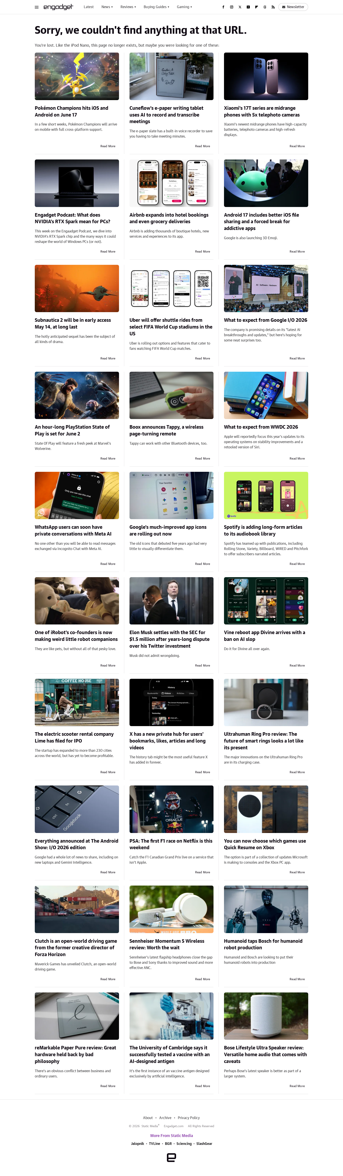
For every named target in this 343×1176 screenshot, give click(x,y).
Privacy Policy (189, 1118)
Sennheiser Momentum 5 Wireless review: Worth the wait (167, 944)
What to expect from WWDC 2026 (261, 427)
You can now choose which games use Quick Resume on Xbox (265, 844)
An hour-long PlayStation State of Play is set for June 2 (72, 430)
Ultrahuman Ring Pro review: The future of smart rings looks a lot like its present (263, 741)
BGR (168, 1144)
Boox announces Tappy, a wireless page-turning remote (166, 430)
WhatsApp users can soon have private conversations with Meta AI (73, 530)
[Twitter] (240, 7)
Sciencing (184, 1144)
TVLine (154, 1144)
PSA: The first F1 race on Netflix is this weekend (171, 844)
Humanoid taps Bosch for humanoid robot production (263, 944)
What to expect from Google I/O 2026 (265, 320)
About (148, 1118)
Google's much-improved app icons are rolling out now (168, 530)
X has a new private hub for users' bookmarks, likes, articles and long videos (168, 741)
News (106, 7)
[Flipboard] (256, 7)
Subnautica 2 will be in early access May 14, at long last (73, 323)
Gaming (183, 7)
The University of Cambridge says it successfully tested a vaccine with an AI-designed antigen (170, 1054)
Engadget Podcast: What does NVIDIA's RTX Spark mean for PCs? (72, 218)
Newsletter (293, 7)
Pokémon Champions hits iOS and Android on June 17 (71, 111)
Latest (89, 7)
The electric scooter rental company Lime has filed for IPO (74, 737)
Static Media (150, 1126)
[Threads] (265, 7)
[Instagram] (231, 7)
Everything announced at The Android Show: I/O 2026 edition (76, 844)
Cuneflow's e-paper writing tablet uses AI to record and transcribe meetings (166, 115)
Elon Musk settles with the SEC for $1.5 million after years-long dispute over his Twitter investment (170, 639)
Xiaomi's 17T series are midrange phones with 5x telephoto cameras (262, 111)
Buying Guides (155, 7)
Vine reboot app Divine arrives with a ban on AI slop (264, 636)
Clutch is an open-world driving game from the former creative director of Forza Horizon (76, 948)
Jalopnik (137, 1144)
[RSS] (273, 7)
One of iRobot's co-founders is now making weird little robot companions (76, 636)
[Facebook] (223, 7)
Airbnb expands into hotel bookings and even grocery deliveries (169, 218)
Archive (165, 1118)
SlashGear (204, 1144)
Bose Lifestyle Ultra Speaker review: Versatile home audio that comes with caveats (265, 1054)
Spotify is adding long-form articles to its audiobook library (263, 530)
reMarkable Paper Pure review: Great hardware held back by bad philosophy (75, 1054)
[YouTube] (248, 7)
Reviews (127, 7)
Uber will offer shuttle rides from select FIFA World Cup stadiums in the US (171, 327)
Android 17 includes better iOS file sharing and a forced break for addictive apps (261, 222)
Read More (108, 146)
